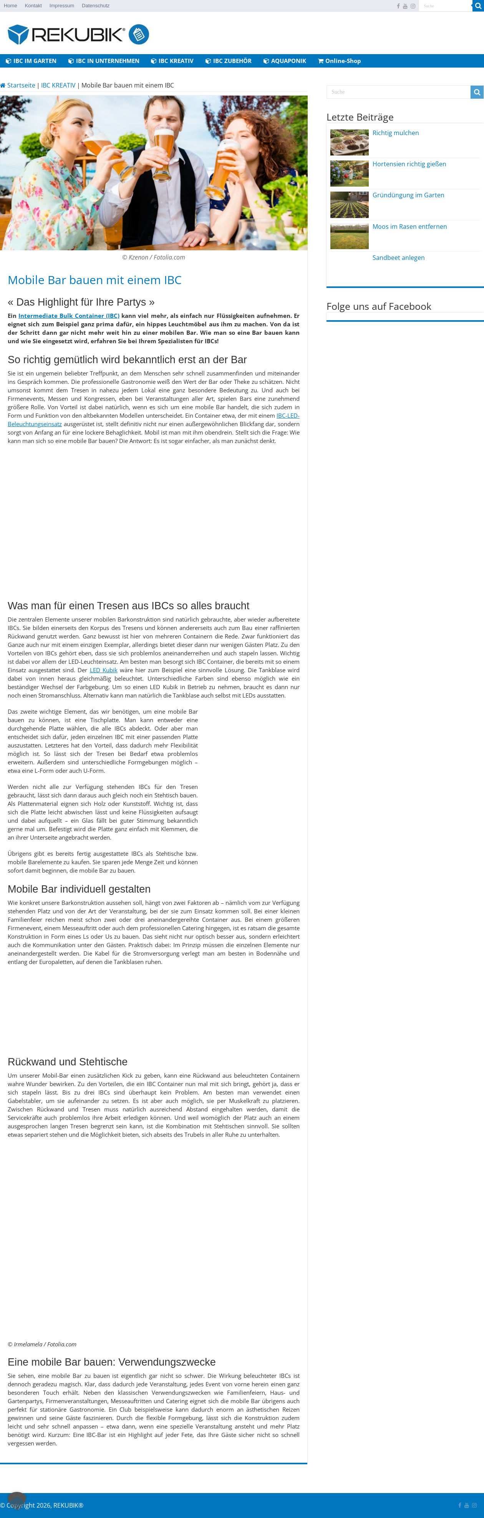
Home (10, 5)
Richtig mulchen (396, 133)
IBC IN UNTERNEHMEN (103, 60)
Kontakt (33, 5)
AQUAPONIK (285, 60)
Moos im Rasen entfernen (410, 226)
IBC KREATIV (172, 60)
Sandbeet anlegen (399, 257)
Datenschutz (95, 5)
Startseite (17, 85)
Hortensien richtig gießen (409, 164)
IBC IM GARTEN (31, 60)
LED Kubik (104, 670)
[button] (17, 1501)
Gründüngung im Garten (408, 195)
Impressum (62, 5)
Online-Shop (339, 60)
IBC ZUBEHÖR (229, 60)
